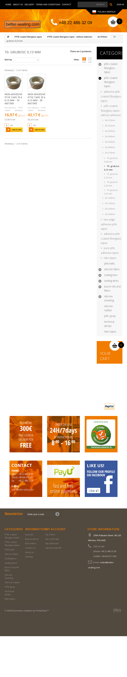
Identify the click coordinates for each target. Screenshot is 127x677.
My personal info (53, 588)
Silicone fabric (112, 269)
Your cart (105, 356)
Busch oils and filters (112, 288)
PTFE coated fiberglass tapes (110, 82)
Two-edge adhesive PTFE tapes (109, 224)
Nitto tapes (110, 331)
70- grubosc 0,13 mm (111, 168)
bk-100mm (110, 197)
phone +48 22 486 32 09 (104, 592)
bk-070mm (110, 152)
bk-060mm (110, 147)
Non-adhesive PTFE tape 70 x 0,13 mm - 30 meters (36, 99)
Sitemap (29, 597)
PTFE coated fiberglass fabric (110, 68)
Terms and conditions (48, 4)
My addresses (52, 584)
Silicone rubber (108, 308)
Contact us (30, 588)
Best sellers (30, 584)
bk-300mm (110, 214)
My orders (50, 575)
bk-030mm (110, 131)
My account (55, 570)
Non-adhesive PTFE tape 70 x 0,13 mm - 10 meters (13, 99)
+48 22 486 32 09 (75, 22)
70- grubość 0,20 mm (111, 184)
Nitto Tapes (109, 258)
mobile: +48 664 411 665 (104, 597)
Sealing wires (111, 281)
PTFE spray (110, 316)
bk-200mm (110, 208)
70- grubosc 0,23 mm (111, 192)
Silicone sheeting (109, 298)
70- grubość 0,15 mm (111, 175)
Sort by (8, 59)
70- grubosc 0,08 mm (111, 160)
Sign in (120, 4)
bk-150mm (110, 203)
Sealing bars (111, 275)
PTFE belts (109, 263)
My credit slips (52, 579)
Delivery (29, 4)
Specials (29, 575)
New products (32, 579)
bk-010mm (110, 120)
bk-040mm (110, 136)
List (90, 60)
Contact (66, 4)
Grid (84, 60)
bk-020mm (110, 125)
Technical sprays (109, 324)
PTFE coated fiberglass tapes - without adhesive (111, 110)
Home (8, 4)
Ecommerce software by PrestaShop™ (30, 651)
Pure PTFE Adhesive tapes (110, 250)
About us (18, 4)
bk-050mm (110, 141)
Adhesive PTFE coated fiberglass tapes (111, 96)
